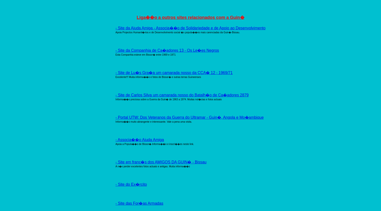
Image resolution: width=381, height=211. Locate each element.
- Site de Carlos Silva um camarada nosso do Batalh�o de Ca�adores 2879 (182, 95)
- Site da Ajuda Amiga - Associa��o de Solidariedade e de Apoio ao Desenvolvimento (190, 28)
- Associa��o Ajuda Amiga (139, 140)
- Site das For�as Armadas (139, 203)
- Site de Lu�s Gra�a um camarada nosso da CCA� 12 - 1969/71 (174, 73)
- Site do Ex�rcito (131, 184)
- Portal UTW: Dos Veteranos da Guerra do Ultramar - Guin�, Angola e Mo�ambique (189, 117)
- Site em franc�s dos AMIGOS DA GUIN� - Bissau (160, 162)
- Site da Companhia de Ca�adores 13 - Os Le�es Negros (167, 50)
